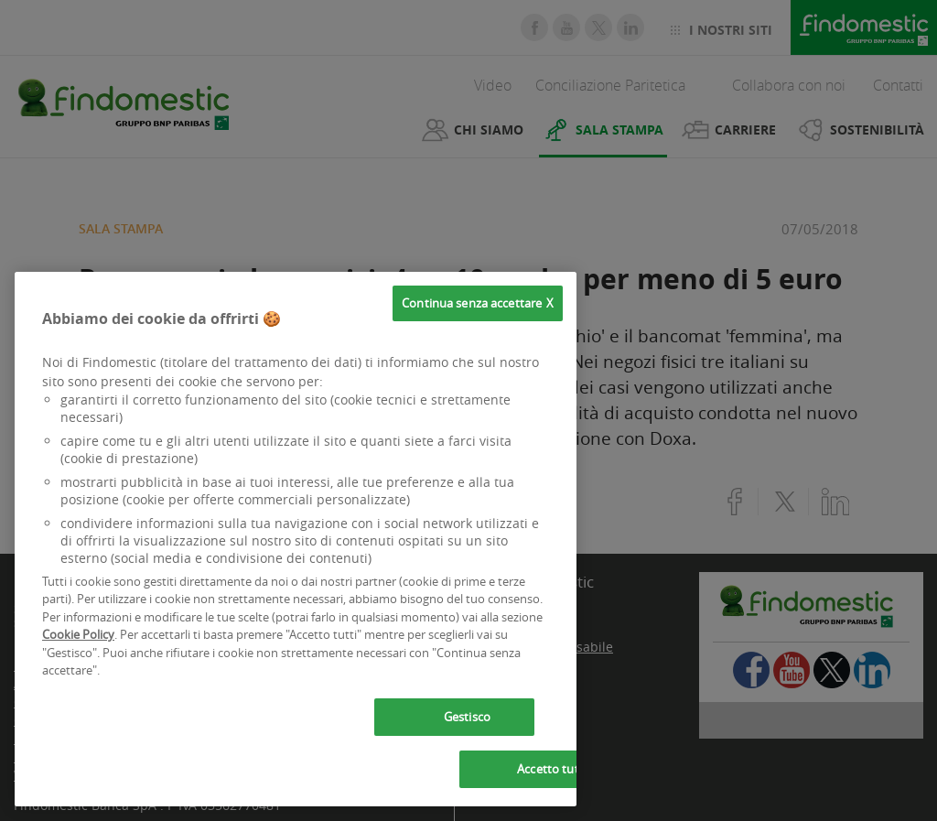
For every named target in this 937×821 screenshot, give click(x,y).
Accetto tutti (552, 769)
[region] (295, 539)
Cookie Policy (78, 634)
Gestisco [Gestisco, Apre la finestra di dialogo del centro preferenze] (467, 716)
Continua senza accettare (472, 303)
